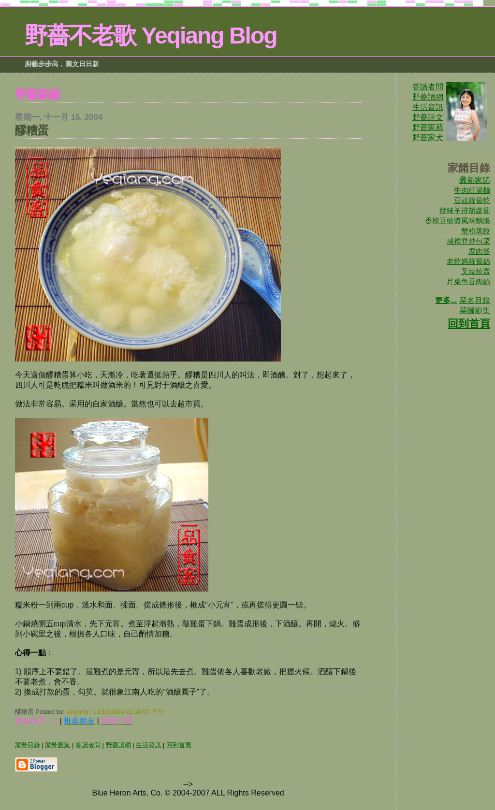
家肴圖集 (57, 745)
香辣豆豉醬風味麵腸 (457, 221)
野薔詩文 (427, 117)
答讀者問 (427, 87)
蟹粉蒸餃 (475, 231)
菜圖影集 (474, 310)
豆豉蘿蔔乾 (472, 200)
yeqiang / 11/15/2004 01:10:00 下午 (115, 711)
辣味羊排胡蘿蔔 (464, 210)
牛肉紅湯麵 (472, 190)
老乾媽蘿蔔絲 (468, 261)
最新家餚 (474, 180)
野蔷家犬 (427, 137)
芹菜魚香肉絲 (468, 281)
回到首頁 (469, 324)
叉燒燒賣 (475, 271)
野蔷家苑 (427, 127)
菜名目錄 (474, 300)
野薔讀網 (427, 97)
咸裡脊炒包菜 (468, 241)
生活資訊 (427, 107)
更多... (446, 300)
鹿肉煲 (479, 251)
